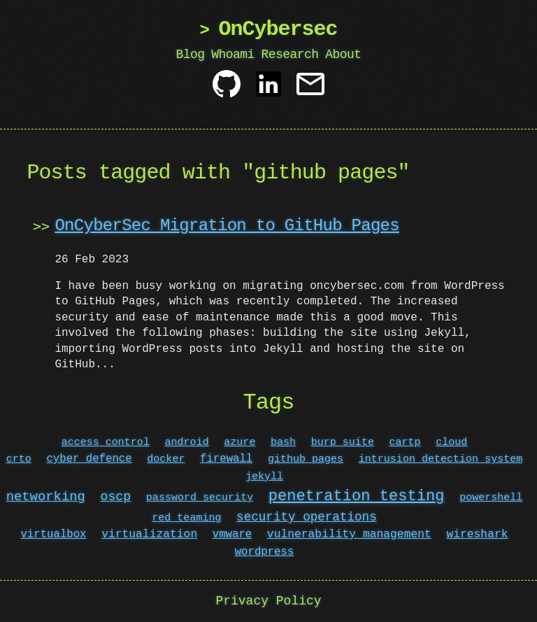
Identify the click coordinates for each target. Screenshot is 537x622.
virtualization (149, 534)
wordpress (264, 552)
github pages (305, 459)
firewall (226, 459)
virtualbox (54, 534)
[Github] (226, 89)
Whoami (233, 54)
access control (106, 442)
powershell (490, 498)
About (343, 54)
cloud (451, 442)
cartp (405, 442)
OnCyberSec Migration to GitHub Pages (227, 225)
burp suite (342, 442)
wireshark (477, 534)
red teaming (186, 518)
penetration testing (356, 496)
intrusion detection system (441, 459)
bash (283, 442)
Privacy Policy (268, 601)
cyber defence (88, 459)
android (187, 442)
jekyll (264, 476)
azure (239, 442)
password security (199, 498)
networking (45, 497)
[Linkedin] (268, 89)
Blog (190, 54)
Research (289, 54)
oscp (115, 497)
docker (166, 459)
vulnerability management (349, 534)
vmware (232, 534)
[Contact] (310, 89)
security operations (306, 517)
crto (18, 459)
